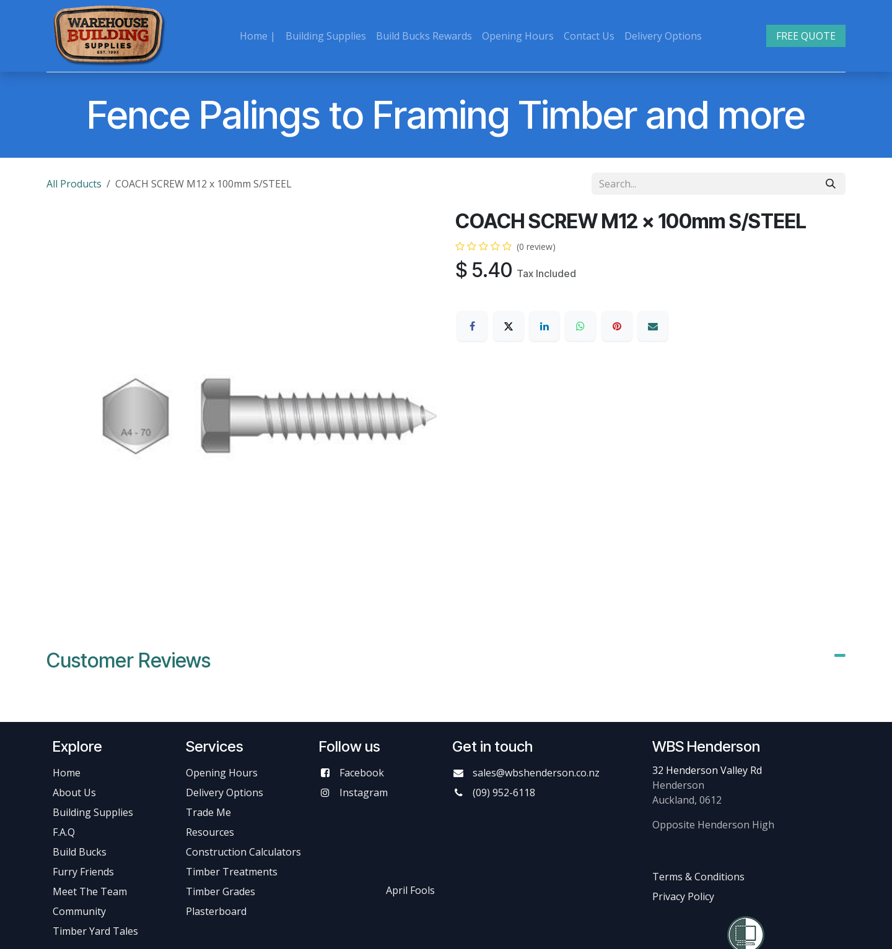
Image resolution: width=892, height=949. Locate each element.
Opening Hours (222, 772)
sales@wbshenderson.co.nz (536, 772)
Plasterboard (216, 911)
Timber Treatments (232, 871)
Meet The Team (90, 891)
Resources (210, 832)
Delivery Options (224, 792)
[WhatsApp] (580, 326)
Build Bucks (80, 852)
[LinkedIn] (544, 326)
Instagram (363, 792)
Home (67, 772)
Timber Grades (220, 891)
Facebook (361, 772)
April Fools (410, 890)
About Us (74, 792)
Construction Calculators (243, 852)
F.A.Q (64, 832)
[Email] (653, 326)
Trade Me (208, 812)
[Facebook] (472, 326)
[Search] (831, 184)
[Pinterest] (617, 326)
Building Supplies (93, 812)
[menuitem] (258, 36)
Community (79, 911)
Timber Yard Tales (95, 931)
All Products (74, 184)
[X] (508, 326)
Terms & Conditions (698, 876)
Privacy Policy (683, 896)
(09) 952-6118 (504, 792)
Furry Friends (84, 871)
